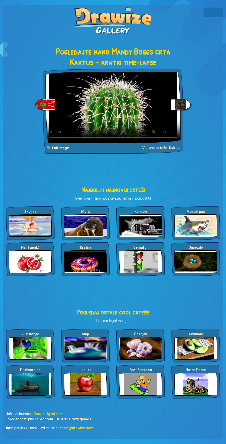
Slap (85, 334)
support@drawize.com (74, 428)
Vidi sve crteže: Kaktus (161, 148)
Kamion (140, 212)
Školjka (30, 212)
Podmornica (30, 370)
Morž (85, 212)
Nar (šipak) (30, 247)
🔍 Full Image (58, 148)
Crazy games (80, 419)
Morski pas (195, 212)
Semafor (140, 247)
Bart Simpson (141, 370)
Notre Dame (196, 370)
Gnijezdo (195, 247)
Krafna (85, 247)
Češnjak (140, 334)
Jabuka (85, 370)
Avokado (195, 334)
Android (46, 419)
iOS (57, 419)
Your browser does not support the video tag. (113, 107)
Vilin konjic (30, 334)
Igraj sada (55, 414)
